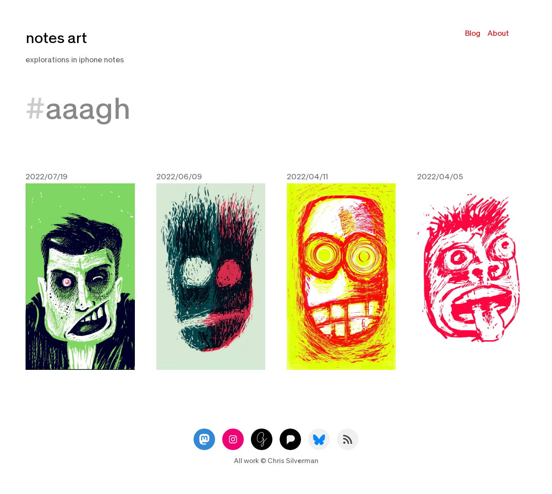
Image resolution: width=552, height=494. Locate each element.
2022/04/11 (307, 177)
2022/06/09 (179, 177)
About (498, 33)
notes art (56, 38)
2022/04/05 (440, 177)
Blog (472, 33)
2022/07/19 (47, 177)
